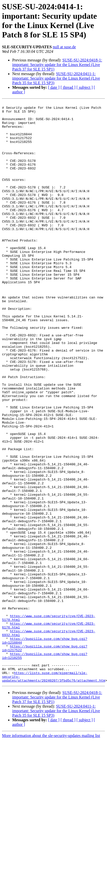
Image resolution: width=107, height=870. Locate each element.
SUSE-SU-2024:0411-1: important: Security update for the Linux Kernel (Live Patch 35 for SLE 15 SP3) (56, 78)
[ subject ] (85, 87)
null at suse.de (64, 47)
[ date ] (53, 87)
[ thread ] (67, 87)
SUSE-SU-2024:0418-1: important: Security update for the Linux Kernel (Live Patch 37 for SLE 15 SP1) (57, 64)
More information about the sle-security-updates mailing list (51, 852)
